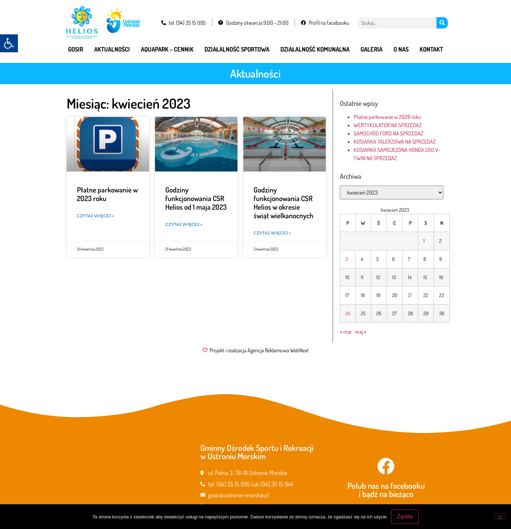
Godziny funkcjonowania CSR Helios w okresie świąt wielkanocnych (283, 202)
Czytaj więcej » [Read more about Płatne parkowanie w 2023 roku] (95, 215)
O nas (401, 49)
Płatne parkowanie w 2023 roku (107, 194)
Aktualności (112, 49)
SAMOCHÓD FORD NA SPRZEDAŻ (388, 133)
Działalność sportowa (236, 49)
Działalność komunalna (314, 49)
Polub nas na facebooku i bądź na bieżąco (386, 489)
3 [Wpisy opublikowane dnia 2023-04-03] (346, 259)
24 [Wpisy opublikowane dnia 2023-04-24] (347, 313)
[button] (9, 43)
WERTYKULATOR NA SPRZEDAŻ (388, 125)
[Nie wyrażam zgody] (500, 516)
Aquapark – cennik (167, 49)
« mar (346, 331)
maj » (360, 331)
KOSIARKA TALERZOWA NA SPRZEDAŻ (395, 141)
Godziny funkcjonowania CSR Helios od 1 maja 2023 (196, 198)
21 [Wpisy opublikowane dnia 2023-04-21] (410, 295)
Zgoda (404, 516)
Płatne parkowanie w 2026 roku (387, 116)
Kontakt (431, 49)
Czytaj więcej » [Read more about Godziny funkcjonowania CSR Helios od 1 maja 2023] (183, 224)
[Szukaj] (442, 23)
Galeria (371, 49)
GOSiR (75, 49)
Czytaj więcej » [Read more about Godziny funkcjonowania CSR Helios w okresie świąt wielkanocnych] (272, 232)
